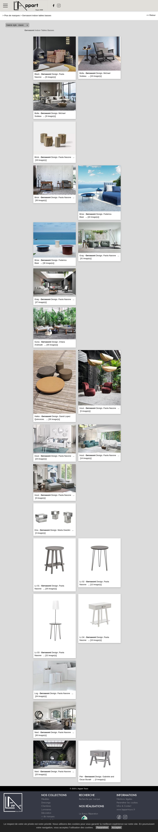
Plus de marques (12, 15)
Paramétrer (102, 827)
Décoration (46, 813)
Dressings (46, 802)
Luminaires (46, 809)
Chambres (46, 806)
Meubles (45, 799)
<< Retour (151, 15)
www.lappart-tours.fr (126, 809)
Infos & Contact (124, 806)
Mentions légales (124, 799)
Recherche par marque (89, 799)
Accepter (116, 827)
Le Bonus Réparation (88, 813)
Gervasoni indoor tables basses (36, 15)
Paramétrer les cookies (127, 802)
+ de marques (48, 816)
